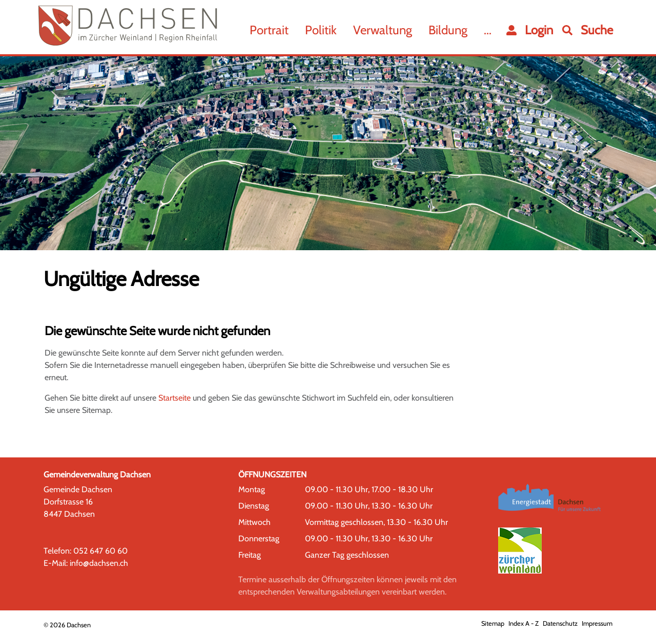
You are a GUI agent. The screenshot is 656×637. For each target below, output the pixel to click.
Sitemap (492, 623)
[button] (588, 30)
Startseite (174, 398)
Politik (321, 30)
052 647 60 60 (100, 551)
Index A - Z (523, 623)
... (487, 30)
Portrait (269, 30)
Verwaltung (382, 30)
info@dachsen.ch (99, 563)
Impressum (597, 623)
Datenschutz (560, 623)
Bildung (447, 30)
